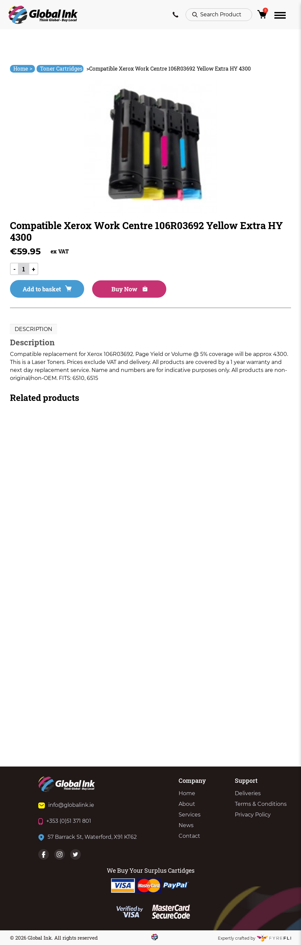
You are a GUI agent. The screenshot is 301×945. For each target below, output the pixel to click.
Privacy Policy (253, 814)
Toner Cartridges (61, 68)
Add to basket (47, 289)
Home (22, 68)
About (187, 804)
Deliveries (248, 793)
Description (33, 329)
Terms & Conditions (261, 804)
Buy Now (129, 289)
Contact (189, 836)
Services (190, 814)
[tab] (33, 329)
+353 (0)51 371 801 (64, 821)
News (186, 825)
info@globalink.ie (66, 805)
